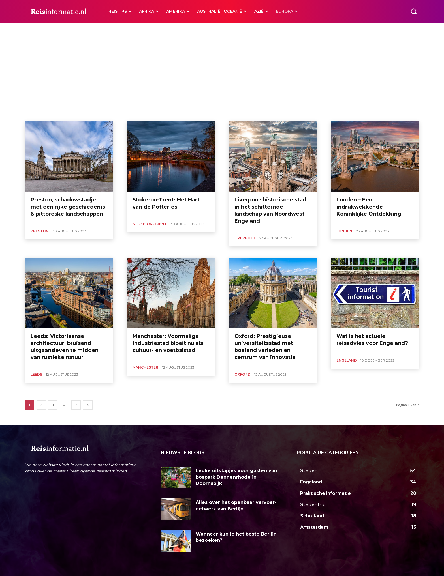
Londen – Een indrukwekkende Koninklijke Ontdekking (368, 207)
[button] (413, 11)
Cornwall (38, 29)
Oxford (133, 29)
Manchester (113, 29)
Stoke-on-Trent (174, 29)
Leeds (55, 29)
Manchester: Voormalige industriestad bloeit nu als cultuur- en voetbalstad (168, 343)
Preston (150, 29)
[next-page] (88, 405)
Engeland (346, 360)
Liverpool (73, 29)
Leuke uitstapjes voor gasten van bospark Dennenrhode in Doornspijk (236, 477)
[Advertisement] (222, 79)
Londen (92, 29)
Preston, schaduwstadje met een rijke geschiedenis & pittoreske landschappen (68, 207)
